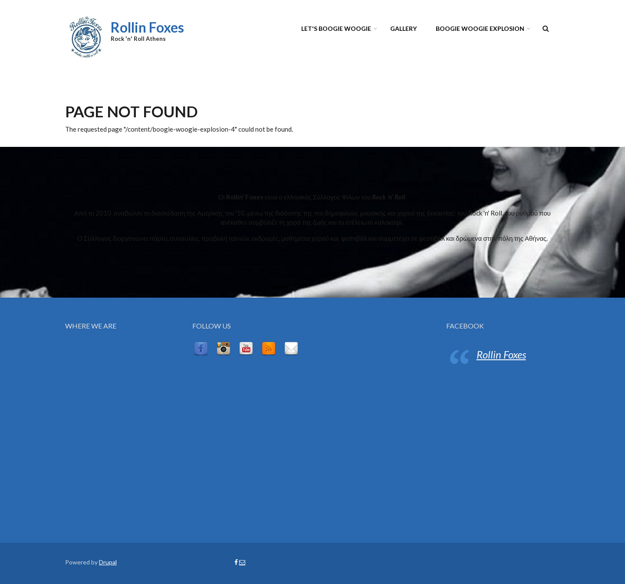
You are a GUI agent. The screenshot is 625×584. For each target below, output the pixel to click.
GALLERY (403, 28)
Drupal (108, 562)
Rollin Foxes (147, 27)
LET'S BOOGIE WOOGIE (337, 30)
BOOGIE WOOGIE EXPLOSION (481, 30)
